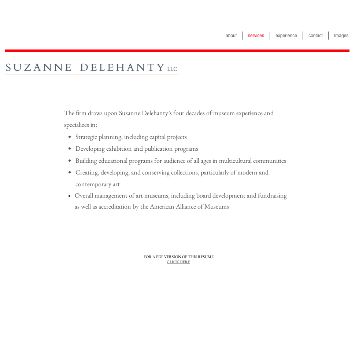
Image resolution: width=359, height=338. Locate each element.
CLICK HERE (178, 261)
